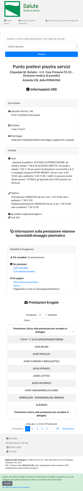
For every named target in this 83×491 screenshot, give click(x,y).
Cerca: (41, 320)
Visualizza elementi (41, 315)
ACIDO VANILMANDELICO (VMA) (41, 390)
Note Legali (13, 447)
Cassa (16, 285)
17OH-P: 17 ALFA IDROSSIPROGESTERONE (41, 339)
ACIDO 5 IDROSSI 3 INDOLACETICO (41, 361)
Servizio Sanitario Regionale (27, 22)
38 (57, 428)
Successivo (68, 428)
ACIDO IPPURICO (41, 368)
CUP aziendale (20, 268)
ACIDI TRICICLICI (41, 354)
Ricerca (41, 54)
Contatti (11, 438)
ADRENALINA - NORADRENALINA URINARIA (41, 397)
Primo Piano (7, 22)
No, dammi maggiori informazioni (16, 487)
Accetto (7, 483)
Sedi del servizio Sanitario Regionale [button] (62, 21)
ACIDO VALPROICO (41, 383)
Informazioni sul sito (17, 443)
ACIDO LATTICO (41, 376)
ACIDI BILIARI (41, 346)
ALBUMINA (41, 405)
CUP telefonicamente (24, 271)
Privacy (11, 451)
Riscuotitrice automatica (25, 282)
